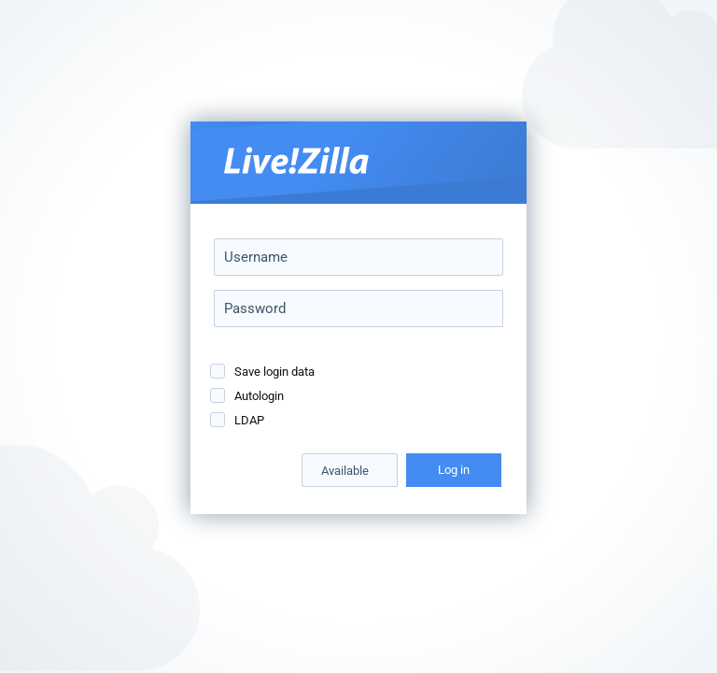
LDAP (249, 420)
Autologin (259, 396)
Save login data (274, 372)
